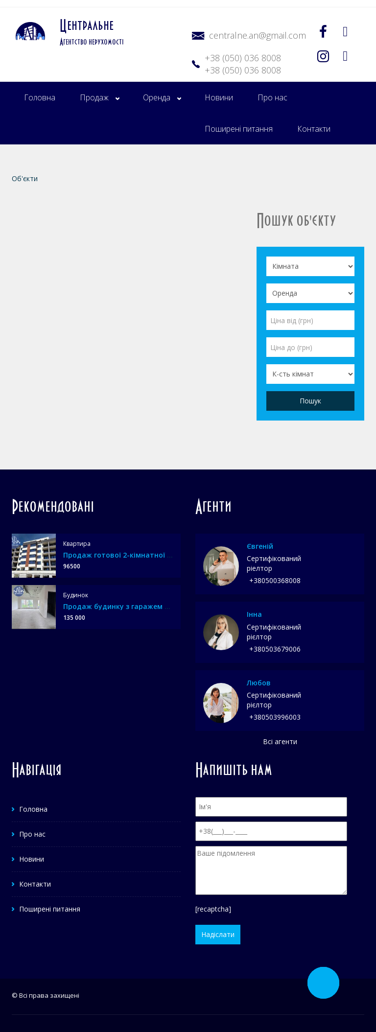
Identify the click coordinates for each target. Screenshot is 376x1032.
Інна (254, 614)
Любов (259, 682)
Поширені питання (239, 128)
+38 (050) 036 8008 (243, 58)
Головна (39, 97)
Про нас (272, 97)
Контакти (313, 128)
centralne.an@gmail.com (257, 35)
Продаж (94, 97)
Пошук (310, 400)
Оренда (156, 97)
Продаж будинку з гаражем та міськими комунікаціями (163, 606)
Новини (219, 97)
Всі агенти (280, 741)
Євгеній (260, 546)
